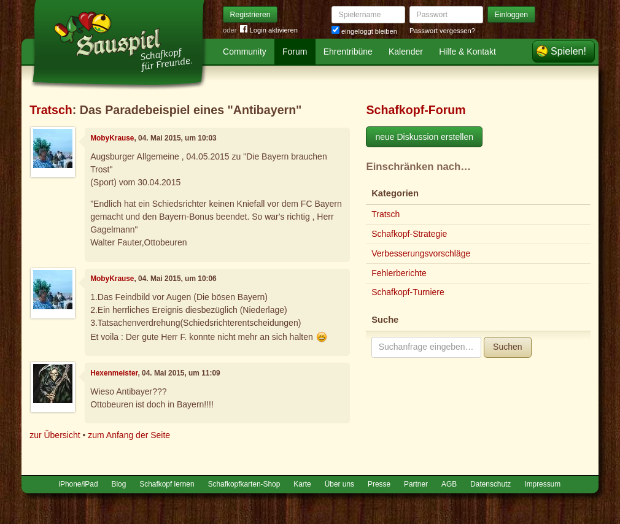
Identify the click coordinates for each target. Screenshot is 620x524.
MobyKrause (112, 138)
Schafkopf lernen (166, 484)
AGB (449, 484)
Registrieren (250, 14)
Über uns (339, 484)
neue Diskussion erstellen (424, 137)
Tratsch (50, 110)
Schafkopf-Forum (415, 110)
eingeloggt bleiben (364, 31)
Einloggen (512, 14)
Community (244, 51)
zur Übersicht (54, 435)
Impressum (542, 484)
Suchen (507, 347)
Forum (294, 51)
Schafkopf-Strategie (409, 234)
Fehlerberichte (399, 273)
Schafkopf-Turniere (407, 292)
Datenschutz (490, 484)
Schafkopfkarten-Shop (244, 484)
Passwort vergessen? (442, 30)
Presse (379, 484)
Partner (416, 484)
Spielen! (568, 51)
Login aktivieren (269, 30)
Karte (302, 484)
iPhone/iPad (78, 484)
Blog (119, 484)
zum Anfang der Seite (129, 435)
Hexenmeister (114, 373)
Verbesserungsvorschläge (420, 253)
